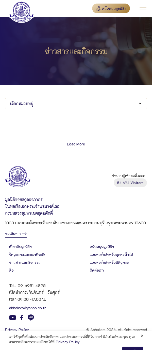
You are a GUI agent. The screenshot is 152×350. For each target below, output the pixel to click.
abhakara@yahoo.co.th (27, 307)
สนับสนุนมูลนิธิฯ (102, 246)
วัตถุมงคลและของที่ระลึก (27, 254)
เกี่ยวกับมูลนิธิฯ (20, 246)
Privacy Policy (17, 329)
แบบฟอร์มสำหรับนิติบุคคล (109, 262)
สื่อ (11, 270)
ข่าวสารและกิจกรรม (25, 262)
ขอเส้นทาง (13, 233)
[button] (143, 8)
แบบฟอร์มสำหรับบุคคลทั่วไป (111, 254)
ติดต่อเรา (97, 270)
